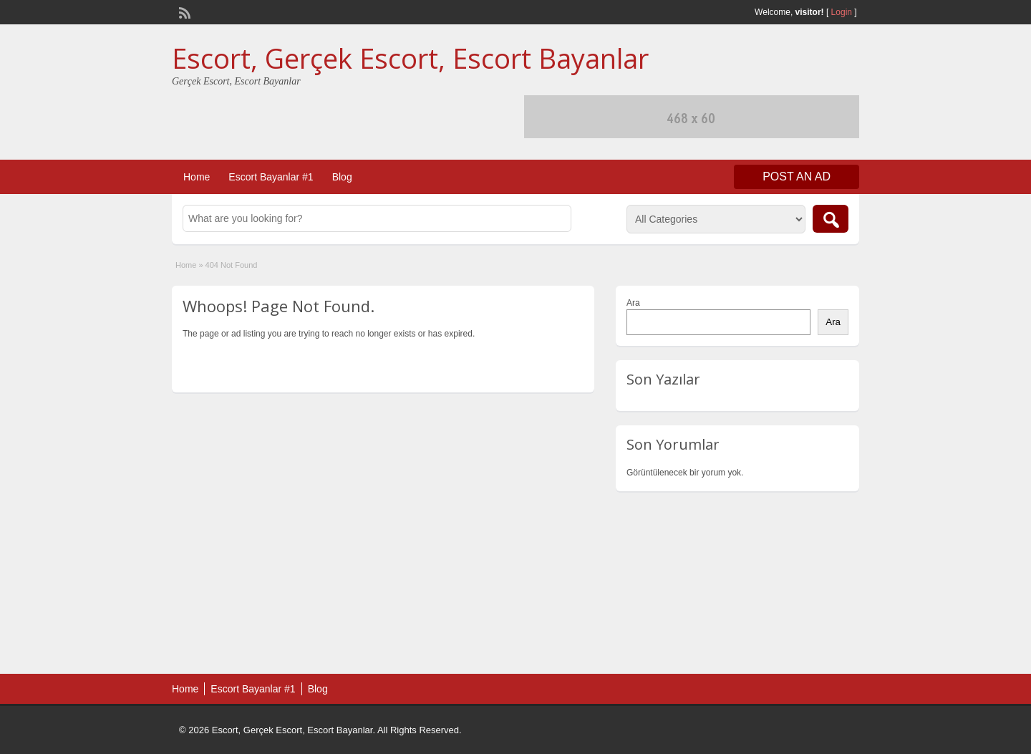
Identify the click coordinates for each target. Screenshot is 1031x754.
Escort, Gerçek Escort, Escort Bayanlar (410, 58)
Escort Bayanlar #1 (270, 177)
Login (841, 12)
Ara (633, 303)
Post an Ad (797, 176)
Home (196, 177)
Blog (342, 177)
